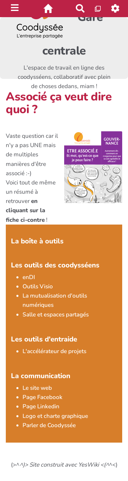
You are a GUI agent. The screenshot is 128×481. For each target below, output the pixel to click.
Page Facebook (42, 397)
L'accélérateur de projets (54, 351)
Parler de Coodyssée (49, 425)
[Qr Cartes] (98, 8)
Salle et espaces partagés (56, 314)
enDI (29, 277)
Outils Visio (38, 286)
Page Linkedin (41, 406)
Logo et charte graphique (55, 416)
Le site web (37, 388)
